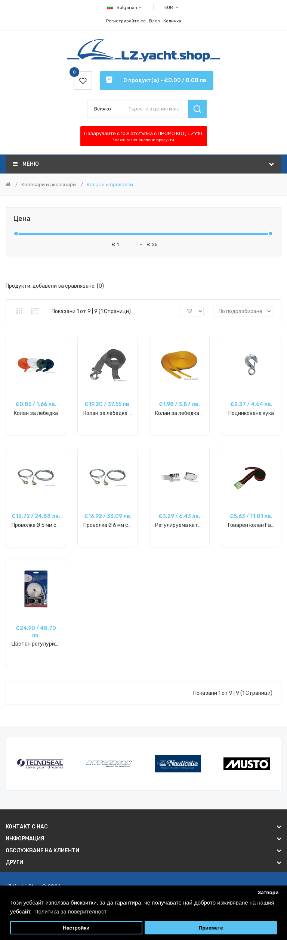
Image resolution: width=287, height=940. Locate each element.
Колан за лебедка (36, 413)
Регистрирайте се (126, 21)
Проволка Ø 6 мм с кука (112, 525)
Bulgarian (125, 7)
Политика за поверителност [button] (70, 911)
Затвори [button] (268, 892)
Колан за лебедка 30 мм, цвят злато (200, 413)
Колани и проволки (110, 184)
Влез (154, 21)
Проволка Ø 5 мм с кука (40, 525)
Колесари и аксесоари (48, 184)
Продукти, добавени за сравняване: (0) (55, 286)
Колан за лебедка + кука (113, 413)
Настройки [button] (76, 928)
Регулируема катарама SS (188, 525)
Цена (22, 219)
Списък (34, 311)
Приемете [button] (211, 928)
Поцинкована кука (251, 413)
